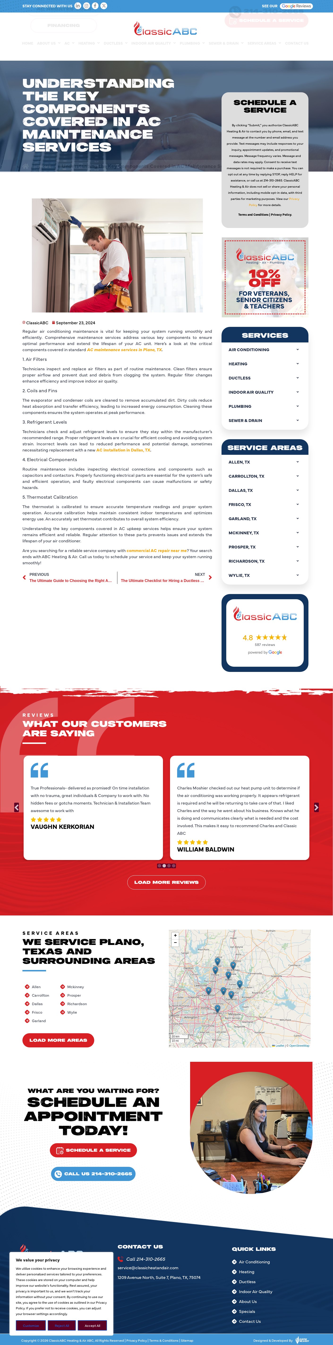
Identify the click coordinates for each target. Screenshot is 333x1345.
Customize (31, 1325)
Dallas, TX (265, 490)
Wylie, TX (265, 575)
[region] (61, 1294)
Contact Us (297, 52)
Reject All (62, 1325)
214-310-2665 (274, 21)
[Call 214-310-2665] (120, 1259)
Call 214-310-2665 (145, 1259)
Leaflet (278, 1045)
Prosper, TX (265, 547)
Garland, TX (265, 518)
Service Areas (264, 53)
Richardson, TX (265, 561)
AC (69, 53)
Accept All (92, 1325)
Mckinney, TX (265, 532)
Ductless (116, 53)
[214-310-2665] (235, 22)
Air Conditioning (265, 349)
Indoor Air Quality (153, 53)
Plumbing (192, 53)
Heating (89, 53)
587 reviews (265, 644)
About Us (48, 53)
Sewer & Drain (226, 53)
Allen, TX (265, 462)
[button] (208, 991)
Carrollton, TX (265, 476)
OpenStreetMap (299, 1045)
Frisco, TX (265, 504)
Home (27, 52)
